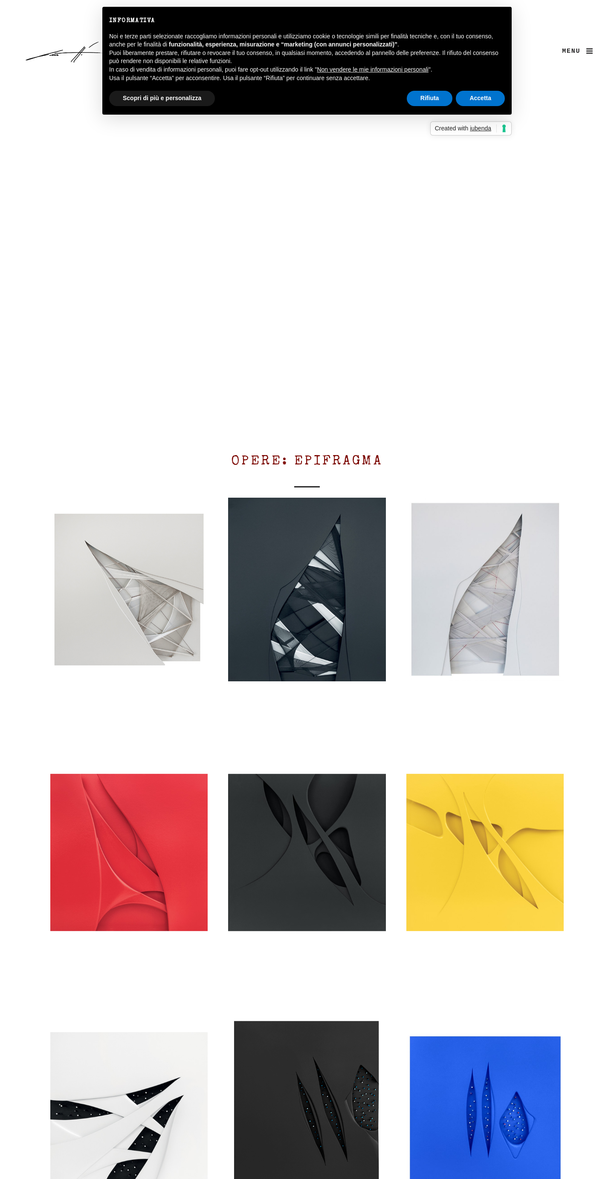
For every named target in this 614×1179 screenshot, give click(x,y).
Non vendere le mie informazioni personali (372, 69)
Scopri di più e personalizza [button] (162, 98)
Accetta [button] (480, 98)
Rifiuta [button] (429, 98)
